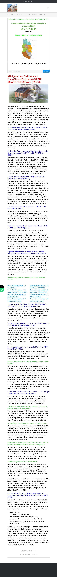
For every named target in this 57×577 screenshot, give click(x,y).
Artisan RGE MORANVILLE (29, 550)
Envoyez (46, 71)
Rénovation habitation (19, 14)
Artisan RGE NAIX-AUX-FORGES (28, 554)
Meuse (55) (28, 14)
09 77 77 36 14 (28, 1)
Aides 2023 (10, 14)
